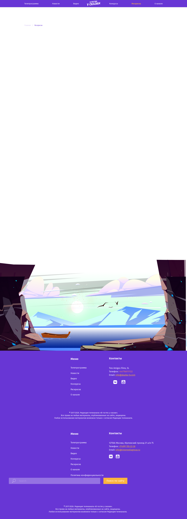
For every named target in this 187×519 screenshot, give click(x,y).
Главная (27, 25)
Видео (76, 4)
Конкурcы (113, 4)
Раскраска (136, 4)
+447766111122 (126, 371)
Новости (56, 4)
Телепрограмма (31, 4)
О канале (159, 4)
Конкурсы (76, 384)
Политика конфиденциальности (87, 475)
